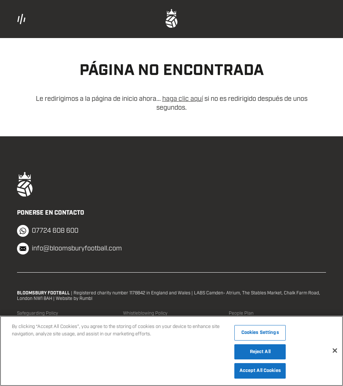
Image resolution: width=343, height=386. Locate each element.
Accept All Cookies (260, 371)
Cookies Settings (260, 332)
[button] (68, 19)
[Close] (335, 350)
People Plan (241, 313)
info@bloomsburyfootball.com (69, 248)
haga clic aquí (182, 99)
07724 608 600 (47, 230)
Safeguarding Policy (37, 313)
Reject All (260, 352)
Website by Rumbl (74, 298)
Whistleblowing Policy (145, 313)
